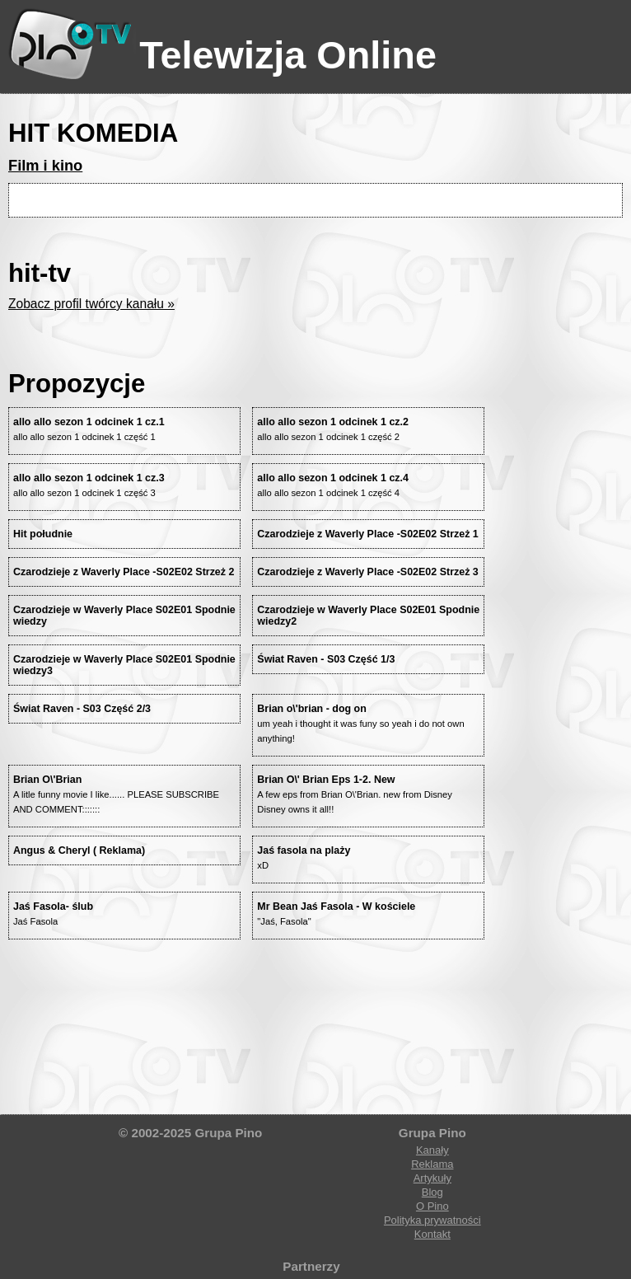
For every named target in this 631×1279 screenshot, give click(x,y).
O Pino (432, 1206)
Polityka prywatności (432, 1220)
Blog (432, 1192)
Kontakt (432, 1234)
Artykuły (432, 1178)
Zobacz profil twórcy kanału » (91, 304)
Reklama (432, 1164)
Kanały (432, 1150)
